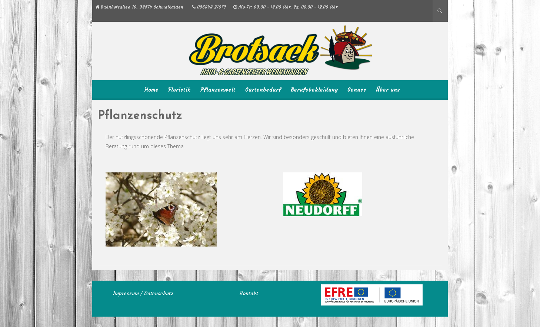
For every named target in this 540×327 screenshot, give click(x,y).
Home (151, 89)
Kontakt (249, 293)
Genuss (356, 89)
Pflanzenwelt (218, 89)
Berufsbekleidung (314, 89)
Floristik (179, 89)
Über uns (388, 89)
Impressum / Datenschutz (143, 293)
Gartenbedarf (263, 89)
